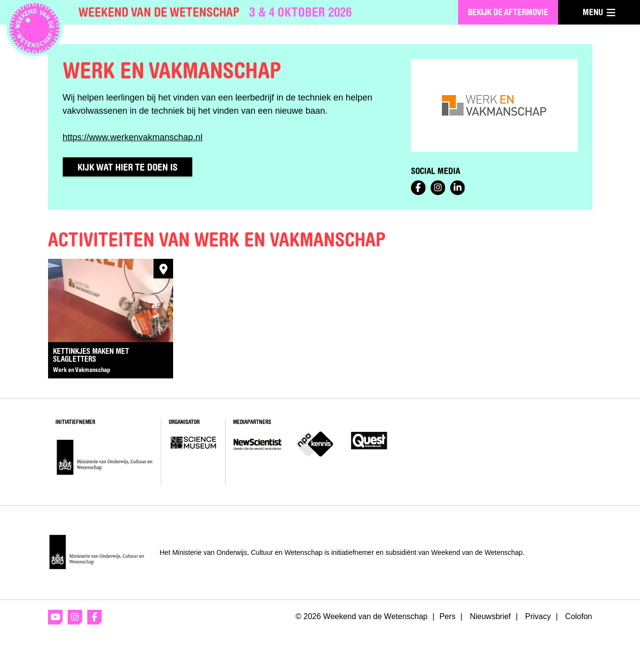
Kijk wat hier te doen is (127, 167)
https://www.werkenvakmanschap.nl (133, 137)
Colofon (578, 616)
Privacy (538, 616)
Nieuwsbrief (490, 616)
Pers (447, 616)
